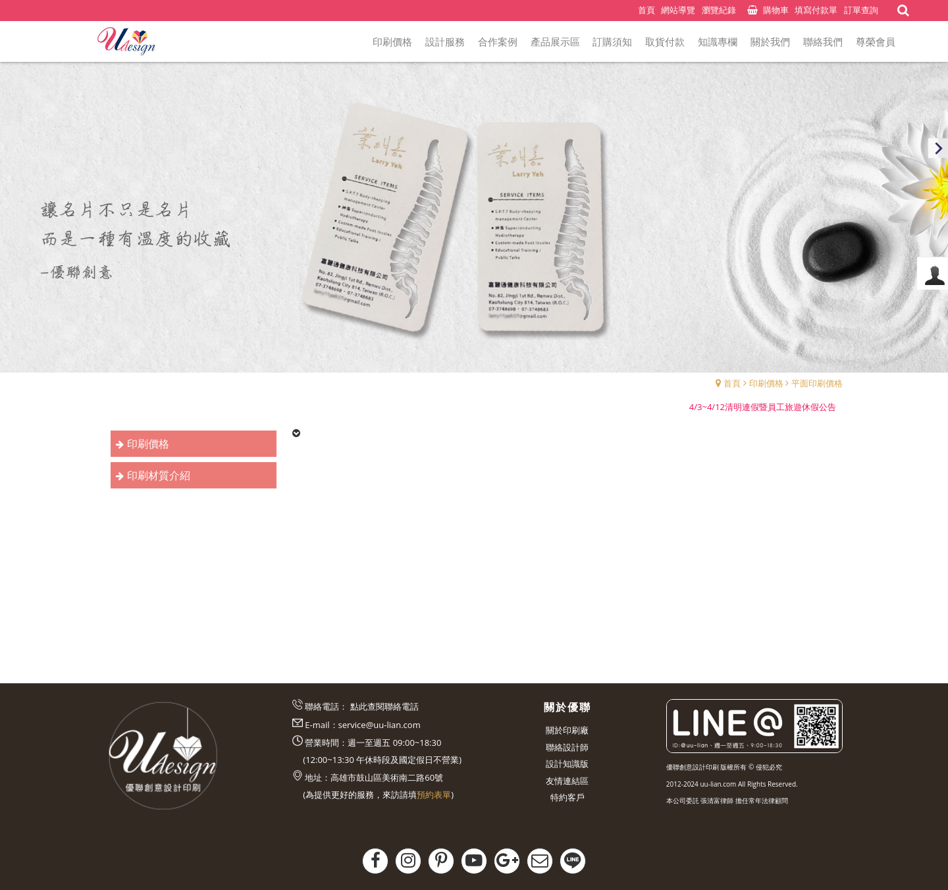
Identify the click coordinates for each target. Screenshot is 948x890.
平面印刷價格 (817, 383)
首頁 (732, 383)
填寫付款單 (816, 10)
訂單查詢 (861, 10)
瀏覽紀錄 (719, 10)
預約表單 (434, 794)
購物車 (776, 10)
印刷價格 (766, 383)
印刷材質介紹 (158, 475)
